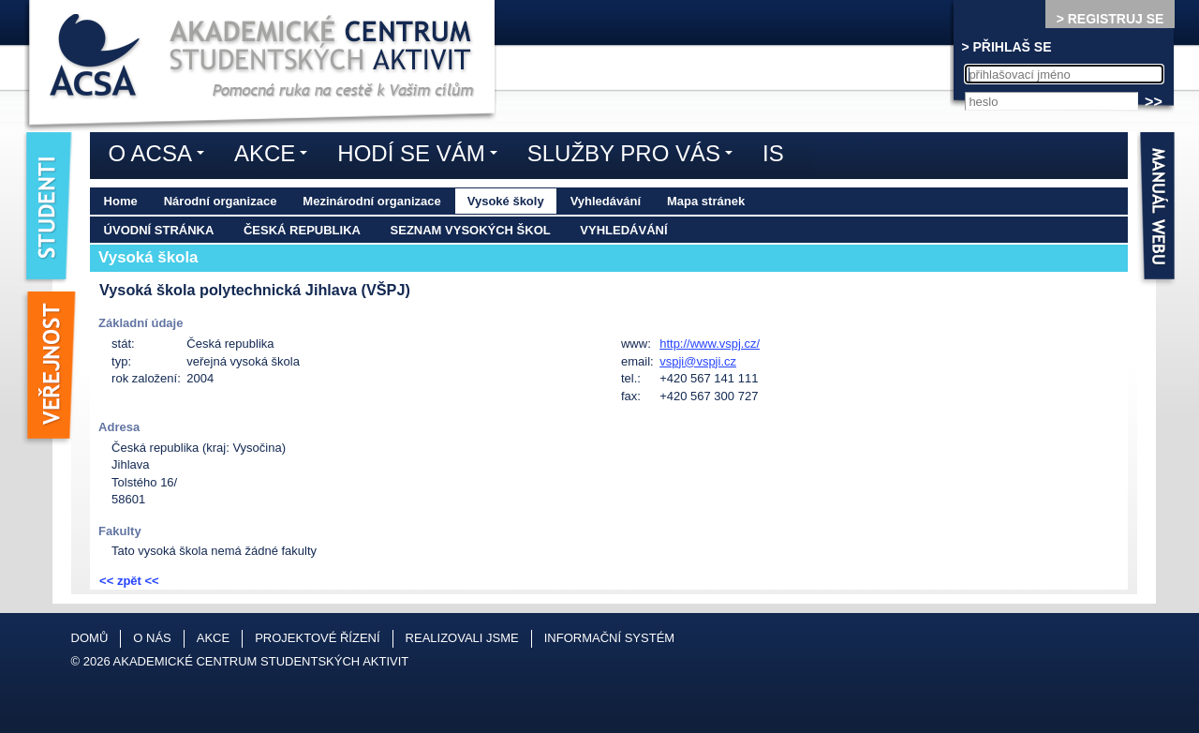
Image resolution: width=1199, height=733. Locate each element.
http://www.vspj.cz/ (709, 344)
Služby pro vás (634, 156)
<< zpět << (129, 581)
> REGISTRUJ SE (1110, 18)
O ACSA (161, 156)
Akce (275, 156)
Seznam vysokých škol (471, 230)
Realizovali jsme (462, 638)
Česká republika (302, 230)
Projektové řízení (317, 638)
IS (773, 153)
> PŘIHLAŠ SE (1006, 46)
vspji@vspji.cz (697, 361)
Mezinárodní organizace (371, 201)
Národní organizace (220, 201)
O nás (151, 638)
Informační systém (609, 638)
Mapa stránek (706, 201)
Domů (90, 638)
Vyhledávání (605, 201)
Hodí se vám (421, 156)
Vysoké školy (505, 201)
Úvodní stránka (159, 230)
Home (121, 201)
